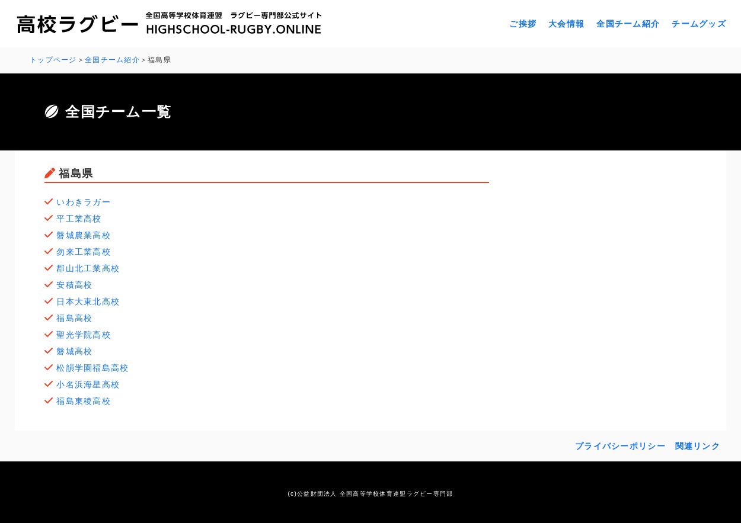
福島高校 (74, 318)
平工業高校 (78, 218)
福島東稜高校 (83, 401)
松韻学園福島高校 (92, 368)
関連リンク (697, 446)
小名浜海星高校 (88, 384)
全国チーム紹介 (628, 23)
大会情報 (566, 23)
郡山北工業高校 (88, 268)
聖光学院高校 (83, 334)
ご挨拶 (522, 23)
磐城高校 (74, 351)
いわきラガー (83, 202)
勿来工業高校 (83, 251)
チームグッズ (699, 23)
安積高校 (74, 285)
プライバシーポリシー (620, 446)
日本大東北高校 (88, 301)
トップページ (53, 60)
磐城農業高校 (83, 235)
